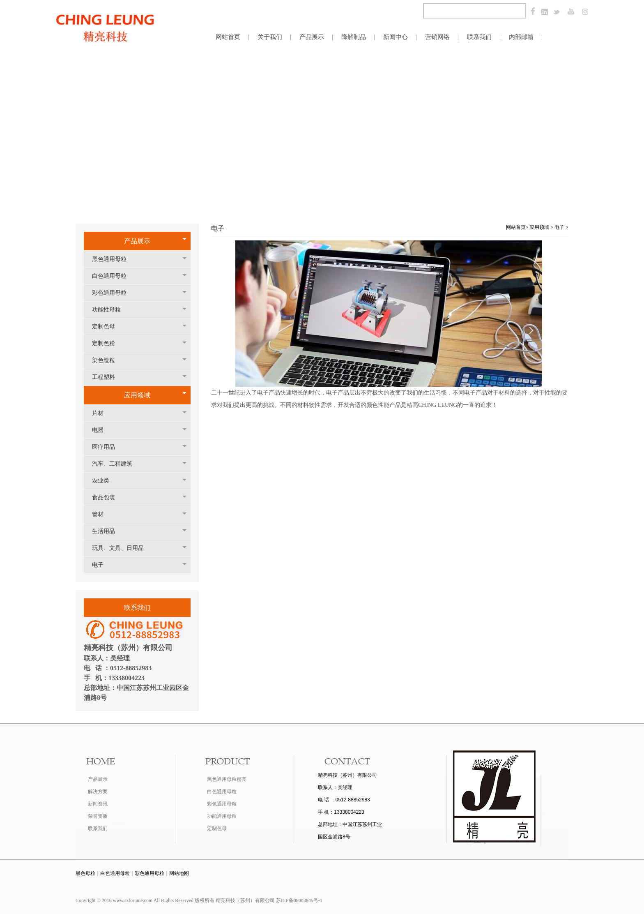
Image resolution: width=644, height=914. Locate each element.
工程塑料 (107, 377)
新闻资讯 (98, 804)
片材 (102, 413)
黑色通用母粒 (113, 259)
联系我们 (98, 828)
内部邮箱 (521, 36)
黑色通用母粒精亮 (226, 779)
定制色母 (107, 326)
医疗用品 (107, 447)
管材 (102, 514)
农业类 (104, 481)
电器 (102, 430)
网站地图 (179, 873)
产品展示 (137, 241)
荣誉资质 (98, 816)
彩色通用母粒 (113, 293)
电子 (102, 565)
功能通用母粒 (222, 816)
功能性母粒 (110, 310)
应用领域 (137, 395)
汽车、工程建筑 (116, 464)
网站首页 (516, 227)
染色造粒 (107, 360)
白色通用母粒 (113, 276)
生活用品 (107, 531)
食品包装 (107, 497)
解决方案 (98, 791)
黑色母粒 (85, 873)
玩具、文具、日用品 (122, 548)
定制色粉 (107, 343)
